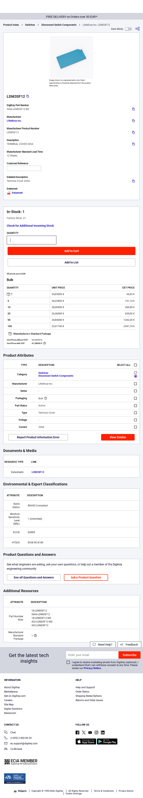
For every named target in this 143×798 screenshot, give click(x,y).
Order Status (82, 691)
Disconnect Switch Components (58, 24)
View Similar (118, 437)
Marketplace (11, 691)
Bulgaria (20, 791)
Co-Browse (13, 749)
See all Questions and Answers (34, 577)
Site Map (9, 704)
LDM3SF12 (38, 472)
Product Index (11, 24)
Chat (10, 733)
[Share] (137, 29)
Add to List (71, 262)
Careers (8, 700)
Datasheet (15, 192)
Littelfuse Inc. (14, 120)
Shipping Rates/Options (89, 696)
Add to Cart (71, 251)
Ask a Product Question (86, 577)
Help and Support (85, 687)
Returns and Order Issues (89, 700)
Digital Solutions (13, 708)
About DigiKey (12, 687)
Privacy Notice (92, 668)
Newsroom (10, 713)
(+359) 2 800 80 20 (18, 738)
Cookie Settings (74, 793)
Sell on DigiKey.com (15, 696)
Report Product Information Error (38, 437)
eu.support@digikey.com (21, 744)
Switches (30, 24)
